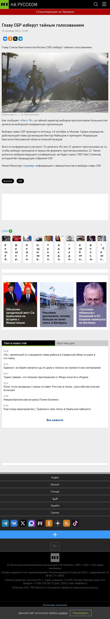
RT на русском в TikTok (75, 523)
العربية (55, 498)
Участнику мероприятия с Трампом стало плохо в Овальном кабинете (47, 409)
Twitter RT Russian (22, 523)
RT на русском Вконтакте (14, 523)
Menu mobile (104, 1)
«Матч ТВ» (26, 120)
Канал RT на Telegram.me (5, 523)
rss (66, 523)
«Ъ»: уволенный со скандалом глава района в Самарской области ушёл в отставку (49, 356)
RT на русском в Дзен (57, 523)
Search (95, 1)
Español (55, 505)
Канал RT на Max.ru (31, 523)
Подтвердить (80, 612)
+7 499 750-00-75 (43, 583)
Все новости (55, 420)
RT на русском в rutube (40, 523)
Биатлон (8, 180)
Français (55, 491)
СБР (20, 180)
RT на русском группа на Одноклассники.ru (49, 523)
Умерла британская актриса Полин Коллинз (31, 399)
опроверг (29, 165)
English (55, 477)
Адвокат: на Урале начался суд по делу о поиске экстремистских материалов (52, 367)
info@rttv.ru (80, 583)
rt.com (24, 572)
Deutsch (55, 484)
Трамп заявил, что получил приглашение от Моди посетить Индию (46, 377)
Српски (55, 512)
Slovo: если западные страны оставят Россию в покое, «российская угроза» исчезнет (52, 388)
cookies (63, 612)
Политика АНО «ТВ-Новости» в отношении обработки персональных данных (55, 587)
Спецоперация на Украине (55, 11)
